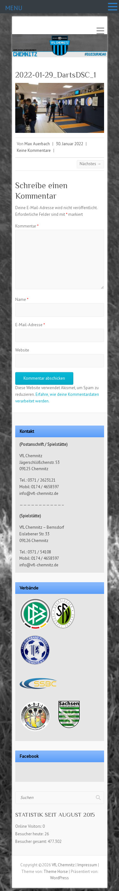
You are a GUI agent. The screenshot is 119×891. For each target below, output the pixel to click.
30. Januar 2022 (69, 143)
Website (22, 350)
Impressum (87, 865)
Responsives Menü (100, 31)
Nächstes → (90, 163)
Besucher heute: (29, 834)
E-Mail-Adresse (30, 324)
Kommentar (27, 226)
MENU (13, 8)
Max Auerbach (37, 143)
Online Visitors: (29, 826)
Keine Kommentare (34, 150)
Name (22, 299)
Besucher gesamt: (31, 841)
